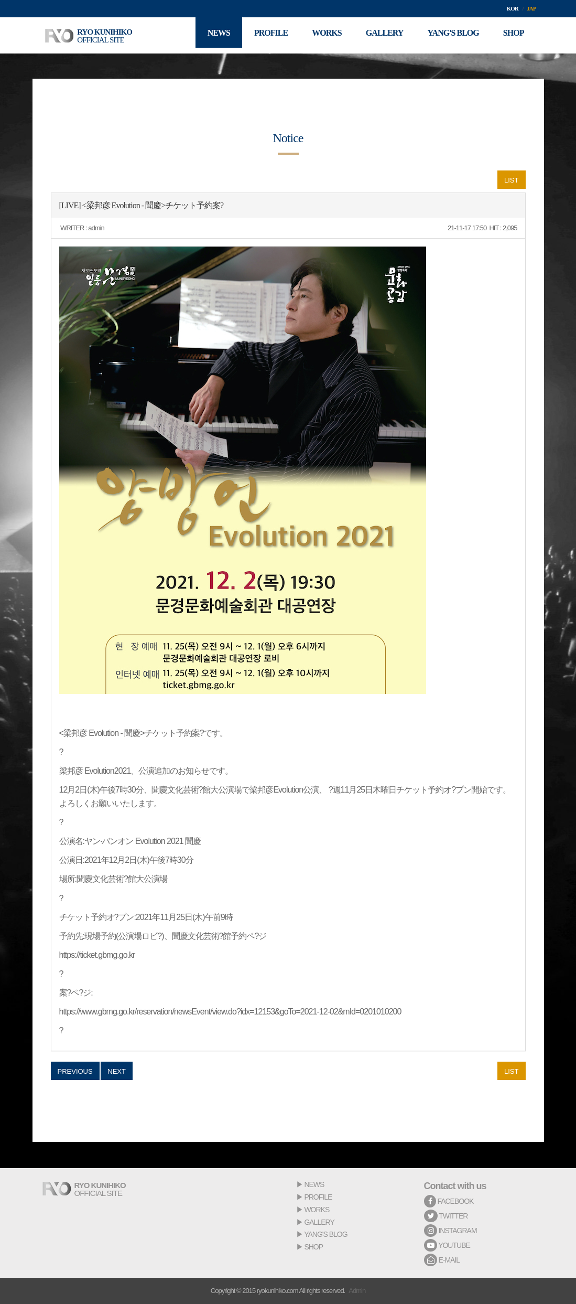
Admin (357, 1291)
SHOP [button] (512, 35)
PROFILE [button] (262, 35)
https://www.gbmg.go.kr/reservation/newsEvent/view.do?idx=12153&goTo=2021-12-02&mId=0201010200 (230, 1011)
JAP (531, 8)
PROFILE (318, 1197)
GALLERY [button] (379, 35)
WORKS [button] (319, 35)
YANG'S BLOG (325, 1234)
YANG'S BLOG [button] (450, 35)
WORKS (316, 1209)
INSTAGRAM (450, 1230)
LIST (511, 180)
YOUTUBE (447, 1245)
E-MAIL (442, 1260)
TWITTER (446, 1216)
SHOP (313, 1247)
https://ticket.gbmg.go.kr (97, 954)
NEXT (116, 1071)
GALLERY (319, 1222)
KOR (512, 8)
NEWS (314, 1184)
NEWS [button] (208, 35)
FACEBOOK (449, 1201)
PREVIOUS (75, 1071)
